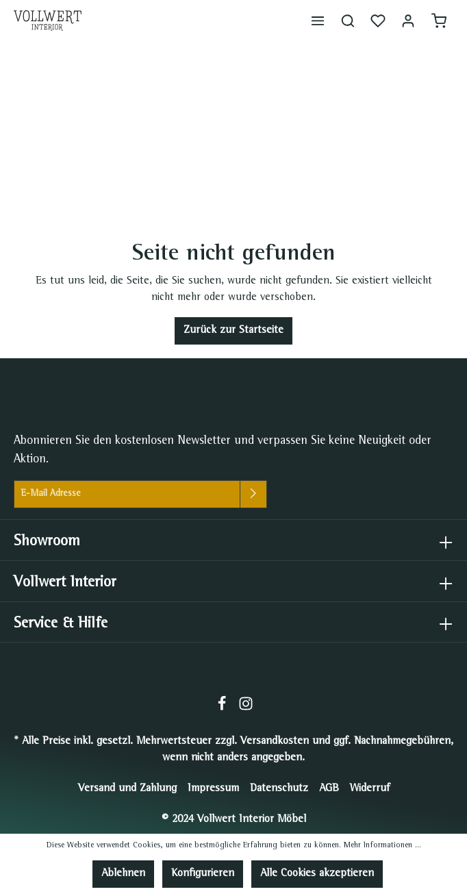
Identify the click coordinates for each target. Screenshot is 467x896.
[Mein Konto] (408, 20)
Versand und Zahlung (127, 789)
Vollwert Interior (65, 583)
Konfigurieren (202, 874)
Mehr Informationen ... (382, 846)
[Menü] (317, 20)
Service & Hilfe (61, 624)
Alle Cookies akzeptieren (317, 874)
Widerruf (370, 789)
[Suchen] (348, 20)
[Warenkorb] (439, 20)
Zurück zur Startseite (233, 330)
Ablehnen (123, 874)
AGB (329, 789)
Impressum (213, 789)
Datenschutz (279, 789)
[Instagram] (245, 709)
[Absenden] (253, 494)
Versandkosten (274, 741)
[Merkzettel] (378, 20)
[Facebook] (223, 709)
